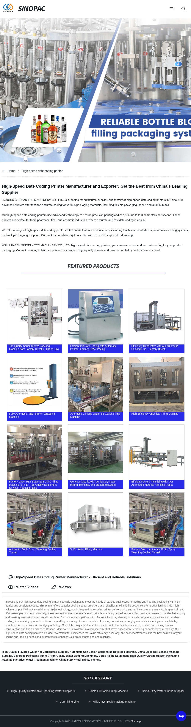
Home (11, 171)
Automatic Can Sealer (83, 651)
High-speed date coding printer (42, 171)
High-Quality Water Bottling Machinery (73, 655)
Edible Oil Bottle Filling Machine (109, 690)
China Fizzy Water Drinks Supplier (164, 690)
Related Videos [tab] (23, 587)
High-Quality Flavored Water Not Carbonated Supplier (35, 651)
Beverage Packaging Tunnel (31, 655)
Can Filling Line (70, 701)
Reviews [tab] (61, 587)
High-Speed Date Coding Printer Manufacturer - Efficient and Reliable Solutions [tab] (74, 577)
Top (181, 716)
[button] (171, 9)
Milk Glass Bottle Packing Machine (115, 701)
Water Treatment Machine (42, 659)
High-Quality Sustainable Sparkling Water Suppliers (44, 690)
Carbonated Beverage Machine (117, 651)
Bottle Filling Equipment (114, 655)
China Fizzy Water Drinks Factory (79, 659)
